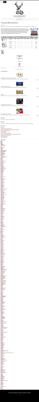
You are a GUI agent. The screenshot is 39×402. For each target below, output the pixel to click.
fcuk (1, 218)
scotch (1, 326)
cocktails (2, 190)
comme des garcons (3, 194)
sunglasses (2, 342)
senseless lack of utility (4, 327)
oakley (1, 293)
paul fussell (2, 302)
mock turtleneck (3, 280)
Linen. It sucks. (2, 127)
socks (1, 335)
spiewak (2, 337)
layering (2, 261)
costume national (3, 201)
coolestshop (2, 197)
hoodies (2, 243)
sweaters (2, 343)
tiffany (1, 354)
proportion (2, 309)
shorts (1, 331)
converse (2, 196)
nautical (2, 288)
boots (1, 175)
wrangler (2, 384)
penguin (2, 303)
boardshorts (2, 172)
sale (1, 322)
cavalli (1, 184)
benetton (2, 167)
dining (1, 206)
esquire (2, 213)
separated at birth (3, 328)
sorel (1, 336)
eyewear (2, 216)
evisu (1, 215)
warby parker (2, 376)
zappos (1, 388)
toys (1, 360)
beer (1, 164)
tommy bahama (3, 358)
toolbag (2, 359)
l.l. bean (1, 257)
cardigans (2, 182)
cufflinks (2, 202)
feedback (2, 219)
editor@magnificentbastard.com (20, 69)
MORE (37, 88)
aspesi (1, 158)
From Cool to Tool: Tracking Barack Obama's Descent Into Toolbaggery (10, 129)
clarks (1, 189)
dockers (2, 207)
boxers (1, 177)
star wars (2, 339)
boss (1, 176)
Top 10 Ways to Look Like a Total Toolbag (6, 128)
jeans (1, 251)
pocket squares (3, 305)
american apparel (3, 153)
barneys (2, 162)
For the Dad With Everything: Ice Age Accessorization (8, 78)
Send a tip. (31, 123)
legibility (2, 262)
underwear (2, 370)
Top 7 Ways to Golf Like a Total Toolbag (6, 135)
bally (1, 160)
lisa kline (2, 264)
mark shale (2, 273)
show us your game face (4, 332)
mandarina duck (3, 271)
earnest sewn (2, 210)
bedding (2, 163)
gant (1, 228)
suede (1, 340)
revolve (2, 315)
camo (1, 180)
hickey (1, 242)
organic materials (3, 296)
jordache (2, 254)
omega (1, 295)
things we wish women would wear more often (7, 352)
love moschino (2, 266)
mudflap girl (2, 285)
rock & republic (2, 317)
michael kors (2, 278)
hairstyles (2, 235)
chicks (1, 187)
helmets (2, 239)
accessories (2, 147)
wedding (2, 379)
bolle (1, 173)
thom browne (2, 353)
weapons (2, 378)
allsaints (2, 152)
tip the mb (2, 355)
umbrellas (2, 369)
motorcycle (2, 283)
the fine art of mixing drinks (4, 350)
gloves (1, 232)
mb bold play (2, 275)
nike (1, 290)
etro (1, 214)
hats (1, 237)
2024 (1, 143)
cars (1, 183)
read (36, 39)
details (1, 205)
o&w (1, 292)
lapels (1, 260)
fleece (1, 221)
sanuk (1, 324)
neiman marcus (2, 289)
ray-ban (2, 313)
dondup (2, 209)
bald (1, 159)
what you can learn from (4, 380)
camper (1, 181)
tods (1, 357)
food (1, 223)
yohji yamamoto (3, 386)
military (2, 279)
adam (1, 148)
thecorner (2, 351)
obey (1, 294)
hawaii (1, 238)
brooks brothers (3, 178)
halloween (2, 236)
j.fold (1, 248)
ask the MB (2, 157)
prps (1, 310)
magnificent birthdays (3, 269)
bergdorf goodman (3, 168)
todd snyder (2, 356)
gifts (1, 229)
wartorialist (2, 377)
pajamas (2, 298)
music (1, 286)
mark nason (2, 272)
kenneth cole (2, 256)
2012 (1, 141)
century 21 (2, 186)
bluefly (1, 171)
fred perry (2, 225)
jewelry (1, 252)
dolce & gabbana (3, 208)
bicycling (2, 169)
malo (1, 270)
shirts (1, 330)
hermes (1, 241)
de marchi (2, 203)
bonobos (2, 174)
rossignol (2, 320)
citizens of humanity (3, 188)
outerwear (2, 297)
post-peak (2, 306)
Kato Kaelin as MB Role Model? (5, 86)
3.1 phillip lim (2, 144)
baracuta (2, 161)
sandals (2, 323)
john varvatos (2, 253)
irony (1, 246)
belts (1, 166)
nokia (1, 291)
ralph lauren (2, 312)
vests (1, 373)
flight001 (2, 222)
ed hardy (2, 211)
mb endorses (2, 277)
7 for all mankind (3, 145)
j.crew (1, 247)
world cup (2, 383)
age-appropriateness (3, 150)
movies (1, 284)
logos (1, 265)
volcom (1, 375)
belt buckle (2, 165)
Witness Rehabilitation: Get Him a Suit (6, 104)
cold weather (2, 192)
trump (1, 364)
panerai (2, 300)
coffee (1, 191)
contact (2, 195)
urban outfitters (3, 372)
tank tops (2, 347)
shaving (2, 329)
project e (2, 308)
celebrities (2, 185)
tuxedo (1, 367)
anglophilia (2, 154)
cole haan (2, 193)
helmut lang (2, 240)
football (2, 224)
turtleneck (2, 366)
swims (1, 345)
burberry (2, 179)
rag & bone (2, 311)
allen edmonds (2, 151)
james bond (2, 250)
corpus (1, 199)
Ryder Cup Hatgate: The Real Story (6, 113)
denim (1, 204)
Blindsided (2, 94)
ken (1, 255)
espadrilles (2, 212)
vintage (2, 374)
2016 (1, 142)
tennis (1, 349)
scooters (2, 325)
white (1, 381)
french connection (3, 226)
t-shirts (2, 346)
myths (1, 287)
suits (1, 341)
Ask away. (13, 119)
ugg (1, 368)
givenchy (2, 231)
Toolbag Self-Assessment (4, 137)
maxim (1, 274)
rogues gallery (2, 318)
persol (1, 304)
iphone (1, 245)
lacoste (1, 258)
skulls (1, 333)
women (1, 382)
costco (1, 200)
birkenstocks (2, 170)
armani (1, 155)
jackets (1, 249)
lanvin (1, 259)
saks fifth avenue (3, 321)
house (1, 244)
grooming (2, 234)
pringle (1, 307)
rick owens (2, 316)
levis (1, 263)
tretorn (2, 363)
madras (1, 268)
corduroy (2, 198)
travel (1, 362)
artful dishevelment (3, 156)
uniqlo (1, 371)
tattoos (2, 348)
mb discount (2, 276)
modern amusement (3, 281)
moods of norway (3, 282)
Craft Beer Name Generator (4, 136)
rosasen (2, 319)
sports (1, 338)
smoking (2, 334)
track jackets (2, 361)
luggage (2, 267)
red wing (2, 314)
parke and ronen (3, 301)
